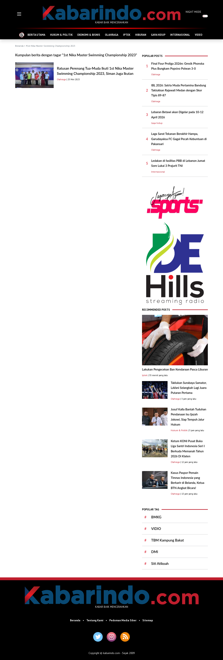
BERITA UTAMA (36, 35)
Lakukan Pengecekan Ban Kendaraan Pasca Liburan (175, 369)
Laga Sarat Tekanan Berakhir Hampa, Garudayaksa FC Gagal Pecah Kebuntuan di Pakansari (179, 139)
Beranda (19, 45)
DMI (154, 552)
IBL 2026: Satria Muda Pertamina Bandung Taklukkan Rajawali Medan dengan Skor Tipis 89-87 (178, 90)
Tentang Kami (94, 620)
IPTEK (126, 35)
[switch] (205, 16)
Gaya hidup (157, 123)
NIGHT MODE (193, 12)
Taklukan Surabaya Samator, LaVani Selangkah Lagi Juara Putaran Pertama (189, 388)
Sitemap (147, 620)
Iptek (144, 375)
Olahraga (61, 79)
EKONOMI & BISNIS (88, 35)
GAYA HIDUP (158, 35)
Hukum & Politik (179, 430)
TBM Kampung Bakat (167, 540)
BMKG (156, 517)
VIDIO (156, 529)
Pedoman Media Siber (122, 620)
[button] (19, 14)
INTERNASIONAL (180, 35)
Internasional (158, 171)
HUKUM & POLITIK (61, 35)
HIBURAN (140, 35)
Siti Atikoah (160, 563)
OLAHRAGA (111, 35)
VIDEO (198, 35)
